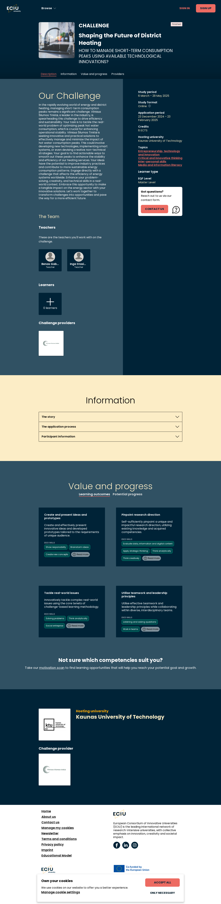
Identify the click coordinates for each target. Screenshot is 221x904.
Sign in (184, 8)
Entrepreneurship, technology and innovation (159, 153)
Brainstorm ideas (79, 547)
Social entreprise (54, 625)
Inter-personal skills (152, 161)
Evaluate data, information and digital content (147, 543)
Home (46, 811)
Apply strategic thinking (135, 550)
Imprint (47, 850)
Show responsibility (56, 547)
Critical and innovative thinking (160, 158)
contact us (154, 209)
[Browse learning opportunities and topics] (49, 8)
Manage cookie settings (60, 892)
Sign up (205, 8)
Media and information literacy (160, 165)
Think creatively (131, 558)
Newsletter (50, 833)
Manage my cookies (57, 828)
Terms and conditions (59, 839)
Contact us (50, 822)
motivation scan (51, 668)
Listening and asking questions (139, 621)
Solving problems (55, 618)
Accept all (162, 882)
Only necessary (162, 893)
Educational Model (56, 855)
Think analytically (161, 550)
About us (48, 817)
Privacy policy (52, 844)
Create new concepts (57, 554)
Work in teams (130, 629)
